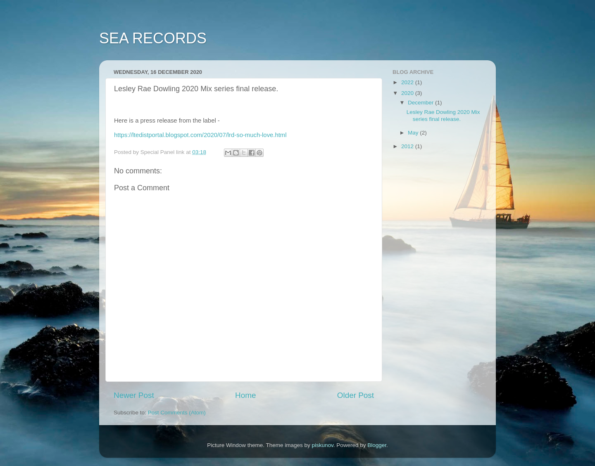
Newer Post (134, 395)
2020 (408, 93)
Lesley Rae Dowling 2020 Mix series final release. (443, 115)
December (421, 102)
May (414, 133)
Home (245, 395)
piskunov (322, 445)
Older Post (355, 395)
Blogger (376, 445)
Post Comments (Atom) (177, 412)
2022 (408, 82)
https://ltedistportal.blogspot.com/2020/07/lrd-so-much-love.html (200, 135)
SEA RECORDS (153, 38)
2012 (408, 146)
